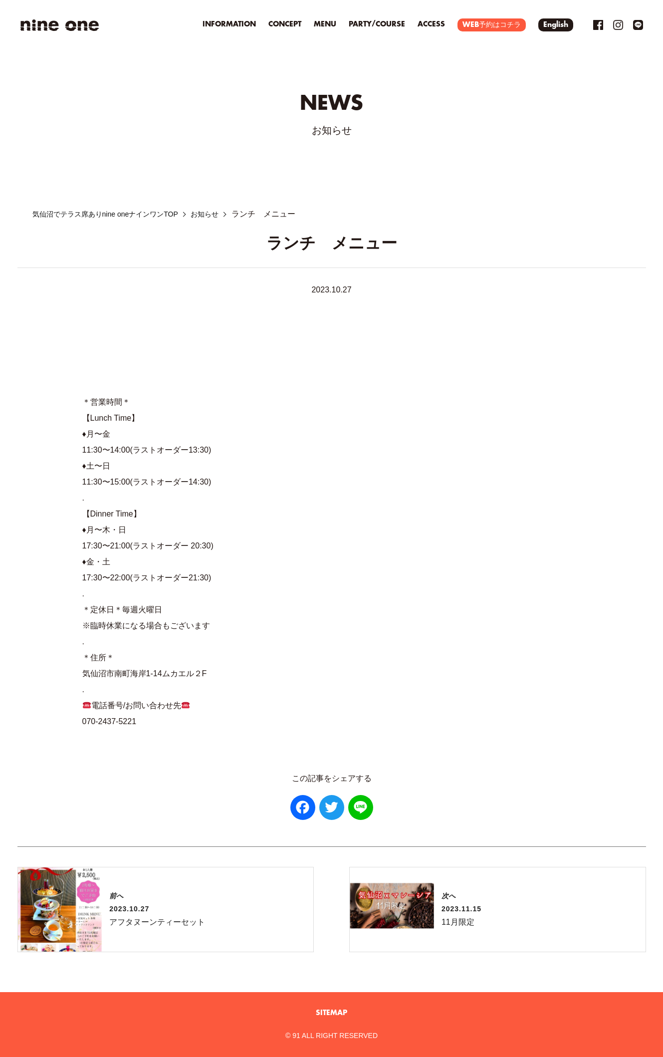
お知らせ (229, 214)
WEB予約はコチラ (491, 25)
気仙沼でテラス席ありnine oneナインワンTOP (115, 214)
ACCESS (431, 24)
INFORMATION (229, 24)
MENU (325, 24)
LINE (638, 25)
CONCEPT (284, 24)
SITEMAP (331, 1013)
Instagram (618, 25)
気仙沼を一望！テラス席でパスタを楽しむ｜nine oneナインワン (60, 25)
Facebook (598, 25)
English (555, 25)
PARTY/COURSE (377, 24)
